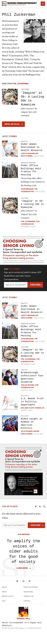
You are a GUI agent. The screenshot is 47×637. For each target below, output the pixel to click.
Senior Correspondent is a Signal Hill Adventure (22, 624)
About (4, 587)
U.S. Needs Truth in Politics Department (32, 401)
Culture (25, 89)
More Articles (12, 124)
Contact (27, 601)
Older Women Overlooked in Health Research (31, 147)
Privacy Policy (7, 596)
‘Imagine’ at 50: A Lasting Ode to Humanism (32, 99)
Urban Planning (28, 163)
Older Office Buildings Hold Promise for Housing (31, 170)
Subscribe (35, 285)
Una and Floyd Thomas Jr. (33, 408)
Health (24, 141)
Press (4, 592)
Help (3, 601)
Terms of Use (29, 596)
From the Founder (31, 587)
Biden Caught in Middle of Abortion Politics (31, 423)
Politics (25, 396)
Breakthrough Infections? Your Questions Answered (32, 377)
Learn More (22, 568)
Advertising (28, 592)
